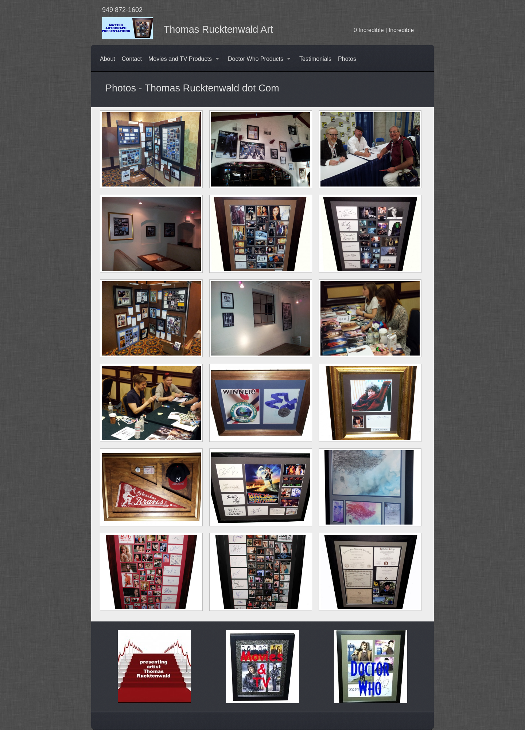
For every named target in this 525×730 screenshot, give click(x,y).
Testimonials (315, 59)
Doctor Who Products (255, 59)
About (107, 59)
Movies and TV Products (180, 59)
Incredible (401, 30)
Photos (347, 59)
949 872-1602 (122, 9)
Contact (132, 59)
